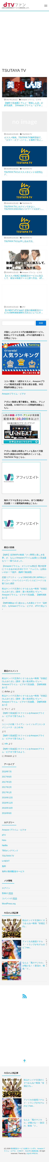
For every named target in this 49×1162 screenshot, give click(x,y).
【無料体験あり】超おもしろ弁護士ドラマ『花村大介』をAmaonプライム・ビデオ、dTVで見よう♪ (24, 606)
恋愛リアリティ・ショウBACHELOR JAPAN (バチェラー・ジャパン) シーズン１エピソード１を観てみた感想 (24, 580)
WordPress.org (8, 904)
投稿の (7, 893)
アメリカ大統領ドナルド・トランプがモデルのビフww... (33, 944)
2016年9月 (7, 813)
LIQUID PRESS (32, 1153)
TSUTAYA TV (8, 856)
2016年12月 (7, 797)
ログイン (6, 888)
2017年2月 (7, 787)
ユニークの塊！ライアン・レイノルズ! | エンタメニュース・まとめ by (23, 725)
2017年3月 (7, 782)
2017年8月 (7, 777)
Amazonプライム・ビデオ (14, 394)
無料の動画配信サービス (13, 871)
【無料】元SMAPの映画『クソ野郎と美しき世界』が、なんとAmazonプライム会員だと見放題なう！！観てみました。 (24, 558)
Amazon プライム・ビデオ (14, 830)
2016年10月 (7, 808)
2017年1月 (7, 792)
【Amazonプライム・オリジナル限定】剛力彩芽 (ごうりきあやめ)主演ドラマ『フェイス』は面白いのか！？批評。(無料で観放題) (24, 569)
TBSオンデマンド (10, 851)
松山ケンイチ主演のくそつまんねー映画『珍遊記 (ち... (33, 923)
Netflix (5, 845)
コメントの (9, 898)
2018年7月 (7, 771)
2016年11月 (7, 803)
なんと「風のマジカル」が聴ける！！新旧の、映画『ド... (33, 966)
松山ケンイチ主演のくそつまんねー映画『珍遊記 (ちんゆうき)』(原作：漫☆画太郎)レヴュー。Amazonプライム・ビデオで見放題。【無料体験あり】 (24, 593)
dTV (4, 835)
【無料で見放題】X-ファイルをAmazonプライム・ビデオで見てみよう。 (23, 714)
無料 (4, 866)
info (6, 744)
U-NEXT (6, 861)
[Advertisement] (24, 36)
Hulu (4, 840)
